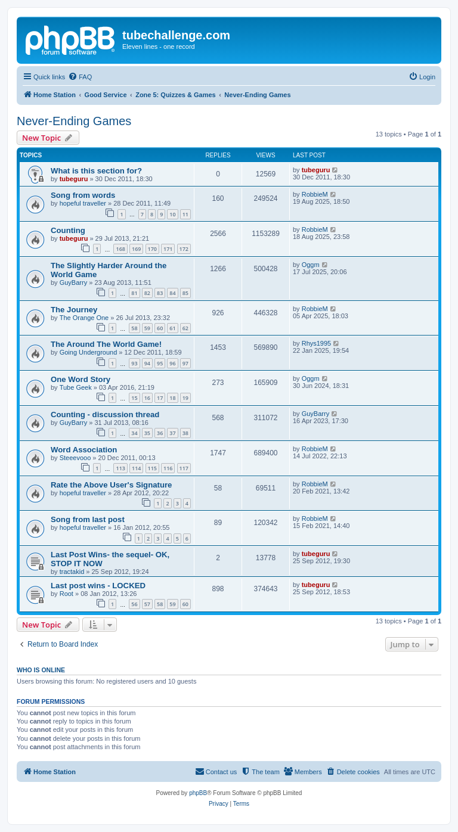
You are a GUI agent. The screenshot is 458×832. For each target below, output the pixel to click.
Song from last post (88, 519)
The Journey (74, 309)
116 (167, 468)
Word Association (84, 449)
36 (160, 433)
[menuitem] (80, 77)
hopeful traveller (83, 203)
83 (160, 293)
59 (147, 328)
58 (134, 328)
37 (172, 433)
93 (134, 363)
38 (185, 433)
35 (147, 433)
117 (184, 468)
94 (147, 363)
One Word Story (80, 379)
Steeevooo (75, 457)
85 (185, 293)
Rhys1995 (317, 343)
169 (136, 249)
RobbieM (315, 194)
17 (160, 398)
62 (185, 328)
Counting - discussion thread (105, 414)
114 (136, 468)
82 (147, 293)
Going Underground (88, 352)
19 (185, 398)
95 (160, 363)
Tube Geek (76, 387)
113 (120, 468)
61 (172, 328)
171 (167, 249)
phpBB (198, 793)
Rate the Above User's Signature (111, 484)
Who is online (41, 669)
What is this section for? (96, 170)
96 (172, 363)
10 (172, 214)
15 (134, 398)
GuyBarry (73, 282)
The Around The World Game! (106, 344)
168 (120, 249)
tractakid (72, 571)
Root (66, 593)
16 (147, 398)
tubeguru (74, 178)
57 (147, 604)
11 (185, 214)
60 (160, 328)
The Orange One (84, 317)
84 (172, 293)
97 (185, 363)
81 (134, 293)
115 (152, 468)
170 (152, 249)
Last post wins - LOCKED (98, 585)
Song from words (83, 195)
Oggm (311, 264)
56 (134, 604)
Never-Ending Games (74, 121)
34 (134, 433)
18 (172, 398)
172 (184, 249)
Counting (68, 230)
